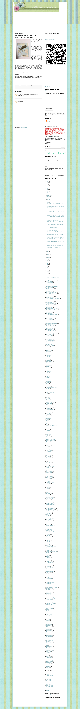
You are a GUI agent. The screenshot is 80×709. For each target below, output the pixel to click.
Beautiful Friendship (49, 361)
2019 (47, 189)
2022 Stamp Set (48, 322)
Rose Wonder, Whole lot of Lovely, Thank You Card (55, 206)
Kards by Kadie (48, 676)
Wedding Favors (49, 657)
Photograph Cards (49, 563)
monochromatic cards (49, 520)
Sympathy (47, 620)
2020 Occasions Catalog (50, 304)
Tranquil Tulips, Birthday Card (52, 230)
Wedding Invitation (49, 658)
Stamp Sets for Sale (49, 608)
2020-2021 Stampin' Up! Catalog (51, 309)
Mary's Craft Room (49, 680)
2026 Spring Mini (49, 341)
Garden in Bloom (49, 455)
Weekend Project (49, 661)
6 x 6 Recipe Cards (49, 344)
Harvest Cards (48, 478)
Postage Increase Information (51, 568)
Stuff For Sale (48, 616)
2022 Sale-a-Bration (49, 319)
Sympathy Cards (49, 621)
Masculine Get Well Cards (50, 505)
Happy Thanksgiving (49, 477)
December (49, 193)
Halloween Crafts (49, 473)
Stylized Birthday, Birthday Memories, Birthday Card (55, 221)
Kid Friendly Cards (49, 493)
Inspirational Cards (49, 486)
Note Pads (48, 535)
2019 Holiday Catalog (49, 299)
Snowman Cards (49, 599)
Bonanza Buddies (49, 371)
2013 (47, 263)
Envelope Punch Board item (50, 440)
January (48, 257)
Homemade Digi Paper (50, 482)
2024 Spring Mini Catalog (50, 330)
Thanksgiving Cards (49, 635)
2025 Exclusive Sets (49, 334)
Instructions (48, 487)
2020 (47, 188)
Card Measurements (49, 391)
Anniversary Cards (49, 350)
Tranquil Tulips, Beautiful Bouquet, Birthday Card (55, 223)
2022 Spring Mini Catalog (50, 320)
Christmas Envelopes (49, 407)
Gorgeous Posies (49, 467)
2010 (47, 267)
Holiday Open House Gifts (50, 481)
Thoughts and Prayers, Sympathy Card (53, 247)
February (48, 255)
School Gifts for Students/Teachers (51, 587)
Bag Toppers (48, 356)
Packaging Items (49, 547)
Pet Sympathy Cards (49, 562)
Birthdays (47, 366)
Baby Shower (48, 355)
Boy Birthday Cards (49, 373)
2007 (47, 271)
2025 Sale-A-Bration (49, 336)
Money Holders (48, 519)
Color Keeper (48, 415)
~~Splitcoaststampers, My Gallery (51, 671)
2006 (47, 273)
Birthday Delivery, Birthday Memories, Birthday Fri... (55, 203)
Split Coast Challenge (49, 602)
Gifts (47, 465)
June (48, 202)
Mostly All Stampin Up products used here (53, 523)
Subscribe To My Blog (49, 618)
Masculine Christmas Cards (50, 503)
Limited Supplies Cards (50, 497)
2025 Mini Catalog (49, 335)
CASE (47, 397)
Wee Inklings (48, 690)
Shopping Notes (48, 594)
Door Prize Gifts (48, 434)
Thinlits (47, 641)
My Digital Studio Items (50, 528)
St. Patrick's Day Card (49, 604)
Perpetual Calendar (49, 561)
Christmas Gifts (48, 408)
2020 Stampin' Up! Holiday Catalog (51, 308)
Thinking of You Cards (49, 639)
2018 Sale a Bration (49, 297)
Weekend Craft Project (50, 660)
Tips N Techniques (49, 642)
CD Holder (48, 398)
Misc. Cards (48, 515)
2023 (47, 184)
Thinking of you (48, 637)
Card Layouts (48, 389)
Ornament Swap (49, 545)
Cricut (47, 424)
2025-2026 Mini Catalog (50, 340)
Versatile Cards (48, 651)
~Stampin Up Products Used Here (35, 86)
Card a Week (48, 386)
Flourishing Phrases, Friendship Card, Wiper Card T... (55, 241)
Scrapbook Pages (49, 588)
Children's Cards (49, 403)
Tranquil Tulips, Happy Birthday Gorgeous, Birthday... (55, 231)
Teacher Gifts (48, 623)
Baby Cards (48, 354)
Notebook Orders (49, 539)
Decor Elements (48, 428)
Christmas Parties (49, 410)
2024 (47, 182)
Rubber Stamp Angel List (50, 581)
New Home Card (49, 530)
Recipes (47, 577)
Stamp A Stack (48, 605)
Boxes (47, 372)
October (48, 196)
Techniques (48, 629)
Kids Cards (48, 494)
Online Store (48, 541)
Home (29, 125)
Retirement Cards (49, 578)
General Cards (48, 457)
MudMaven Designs (49, 681)
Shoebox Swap (48, 593)
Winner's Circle (48, 663)
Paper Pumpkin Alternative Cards (51, 551)
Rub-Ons (47, 579)
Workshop (48, 667)
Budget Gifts (48, 378)
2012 (47, 264)
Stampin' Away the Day (50, 686)
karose (19, 93)
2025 (47, 181)
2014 (47, 261)
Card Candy (48, 388)
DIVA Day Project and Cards (50, 433)
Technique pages (49, 626)
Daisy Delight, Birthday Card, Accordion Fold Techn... (55, 215)
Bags (47, 357)
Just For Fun (48, 492)
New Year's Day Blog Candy (50, 531)
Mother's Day (48, 524)
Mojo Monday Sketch (49, 518)
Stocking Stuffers (49, 614)
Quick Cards (33, 87)
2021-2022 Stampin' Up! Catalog (51, 314)
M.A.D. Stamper (48, 679)
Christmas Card (48, 404)
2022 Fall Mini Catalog (49, 317)
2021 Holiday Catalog (49, 312)
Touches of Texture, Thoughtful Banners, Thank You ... (56, 237)
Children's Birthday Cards (50, 402)
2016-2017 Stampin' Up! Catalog (51, 286)
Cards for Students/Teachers (50, 394)
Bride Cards (48, 376)
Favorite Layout (48, 445)
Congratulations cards (49, 418)
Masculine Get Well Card (50, 504)
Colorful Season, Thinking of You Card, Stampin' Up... (55, 211)
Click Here (48, 699)
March (48, 254)
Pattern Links (48, 557)
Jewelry (47, 488)
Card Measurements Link (50, 392)
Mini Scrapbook (48, 514)
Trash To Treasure (49, 646)
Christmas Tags (48, 412)
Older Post (40, 125)
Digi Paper (48, 430)
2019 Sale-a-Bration (49, 302)
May (48, 251)
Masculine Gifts (48, 507)
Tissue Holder (48, 644)
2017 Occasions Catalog (50, 288)
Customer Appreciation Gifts (50, 425)
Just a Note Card (49, 491)
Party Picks (48, 555)
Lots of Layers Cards (49, 498)
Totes (47, 645)
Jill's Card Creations (49, 675)
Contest (47, 419)
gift (46, 461)
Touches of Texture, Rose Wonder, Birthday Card (55, 240)
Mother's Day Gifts (49, 526)
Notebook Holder (49, 536)
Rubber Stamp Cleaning (50, 582)
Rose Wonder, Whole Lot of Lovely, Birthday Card (55, 234)
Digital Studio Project (49, 431)
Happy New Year (49, 476)
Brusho (47, 377)
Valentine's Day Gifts (49, 650)
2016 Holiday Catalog (49, 282)
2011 (47, 266)
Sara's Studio (48, 684)
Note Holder (48, 534)
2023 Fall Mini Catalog (49, 324)
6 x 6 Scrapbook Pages (50, 345)
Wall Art (47, 652)
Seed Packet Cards (49, 589)
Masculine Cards (49, 502)
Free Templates (48, 449)
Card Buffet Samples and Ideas (51, 387)
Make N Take (48, 499)
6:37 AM (19, 96)
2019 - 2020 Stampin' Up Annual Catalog (52, 298)
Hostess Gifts (48, 483)
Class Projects (48, 413)
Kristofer (49, 120)
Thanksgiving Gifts (49, 636)
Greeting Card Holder (49, 471)
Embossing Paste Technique (50, 439)
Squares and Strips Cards (50, 603)
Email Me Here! (47, 86)
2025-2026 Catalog (49, 339)
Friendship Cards (23, 87)
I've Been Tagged (49, 484)
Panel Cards (48, 549)
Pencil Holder (48, 560)
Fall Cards (48, 441)
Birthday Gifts (48, 365)
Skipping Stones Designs (50, 597)
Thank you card (48, 631)
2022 (47, 185)
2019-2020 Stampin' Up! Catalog (51, 303)
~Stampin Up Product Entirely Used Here (52, 277)
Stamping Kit (48, 610)
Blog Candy (48, 367)
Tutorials (47, 647)
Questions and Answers (50, 571)
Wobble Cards (48, 666)
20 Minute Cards (18, 87)
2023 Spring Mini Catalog (50, 325)
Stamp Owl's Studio (49, 685)
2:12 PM (19, 102)
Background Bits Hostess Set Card (52, 220)
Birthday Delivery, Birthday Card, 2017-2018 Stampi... (55, 228)
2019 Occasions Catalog (50, 301)
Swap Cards (48, 619)
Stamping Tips (48, 613)
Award (47, 352)
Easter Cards (48, 436)
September (49, 198)
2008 (47, 270)
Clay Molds (48, 414)
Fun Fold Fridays (49, 452)
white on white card (49, 662)
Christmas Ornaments (49, 409)
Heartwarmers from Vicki (50, 673)
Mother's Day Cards (49, 525)
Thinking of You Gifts (49, 640)
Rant (47, 576)
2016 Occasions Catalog (50, 283)
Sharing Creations (49, 592)
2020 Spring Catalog (49, 307)
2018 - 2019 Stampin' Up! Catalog (51, 293)
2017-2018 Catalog (49, 291)
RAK (47, 573)
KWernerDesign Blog (49, 678)
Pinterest (46, 90)
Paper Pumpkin (28, 87)
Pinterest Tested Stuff (49, 565)
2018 (47, 191)
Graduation (48, 468)
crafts (47, 423)
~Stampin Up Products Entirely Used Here (24, 86)
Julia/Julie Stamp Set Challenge (51, 489)
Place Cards (48, 566)
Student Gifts (48, 615)
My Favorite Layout (49, 529)
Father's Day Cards (49, 444)
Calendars (48, 382)
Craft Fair (47, 420)
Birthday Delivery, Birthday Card (52, 227)
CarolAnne (20, 100)
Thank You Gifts (48, 634)
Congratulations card (49, 417)
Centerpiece (48, 399)
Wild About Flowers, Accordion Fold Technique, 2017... (56, 210)
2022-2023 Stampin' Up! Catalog (51, 323)
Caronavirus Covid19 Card (50, 396)
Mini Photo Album (49, 513)
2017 (47, 192)
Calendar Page (48, 381)
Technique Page (48, 625)
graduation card (48, 470)
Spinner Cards (48, 600)
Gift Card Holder (49, 462)
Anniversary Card (49, 349)
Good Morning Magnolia (50, 466)
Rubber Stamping (49, 583)
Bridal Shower (48, 375)
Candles (47, 383)
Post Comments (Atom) (23, 127)
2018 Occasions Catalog (50, 296)
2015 (47, 260)
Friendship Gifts (48, 451)
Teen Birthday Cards (49, 630)
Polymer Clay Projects (49, 567)
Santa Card (48, 584)
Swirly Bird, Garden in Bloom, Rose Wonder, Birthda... (55, 238)
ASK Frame (48, 351)
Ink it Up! (47, 674)
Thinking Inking (48, 689)
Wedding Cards (48, 656)
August (48, 199)
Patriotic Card (48, 556)
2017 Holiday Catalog (49, 287)
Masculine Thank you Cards (50, 509)
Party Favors (48, 552)
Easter (47, 435)
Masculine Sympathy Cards (50, 508)
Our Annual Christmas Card (50, 546)
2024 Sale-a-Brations (49, 329)
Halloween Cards (49, 472)
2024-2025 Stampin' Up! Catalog (51, 333)
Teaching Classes (49, 624)
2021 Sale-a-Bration (49, 313)
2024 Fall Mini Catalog (49, 328)
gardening (47, 456)
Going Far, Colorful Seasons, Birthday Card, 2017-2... (55, 224)
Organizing (48, 544)
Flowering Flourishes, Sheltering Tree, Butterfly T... (55, 233)
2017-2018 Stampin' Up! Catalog (51, 292)
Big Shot (47, 362)
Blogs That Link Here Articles (51, 370)
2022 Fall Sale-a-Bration (50, 318)
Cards (47, 393)
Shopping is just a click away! (50, 39)
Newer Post (17, 125)
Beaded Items (48, 360)
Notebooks (48, 540)
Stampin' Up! (48, 609)
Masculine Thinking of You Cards (51, 510)
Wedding (47, 655)
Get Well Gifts (48, 460)
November (49, 195)
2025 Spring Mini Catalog (50, 338)
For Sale (47, 446)
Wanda (49, 121)
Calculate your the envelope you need (51, 694)
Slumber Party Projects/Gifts (50, 598)
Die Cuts (47, 429)
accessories (48, 346)
